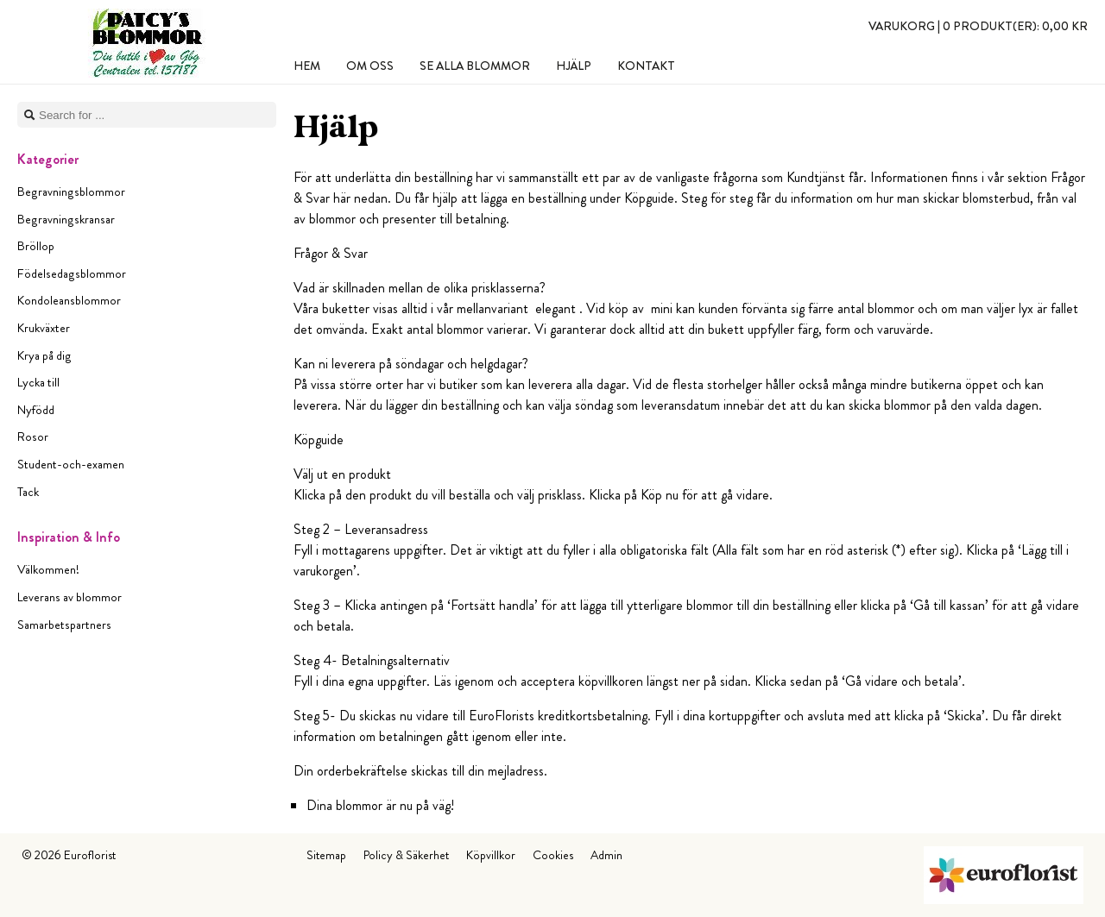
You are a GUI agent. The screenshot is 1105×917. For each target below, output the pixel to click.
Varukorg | (978, 26)
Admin (606, 855)
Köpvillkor (490, 855)
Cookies (553, 855)
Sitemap (326, 855)
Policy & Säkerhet (406, 855)
